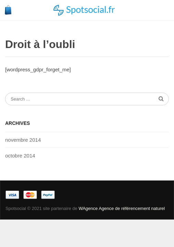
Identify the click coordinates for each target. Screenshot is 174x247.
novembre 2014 (23, 140)
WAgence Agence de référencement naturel (121, 208)
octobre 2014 (20, 155)
